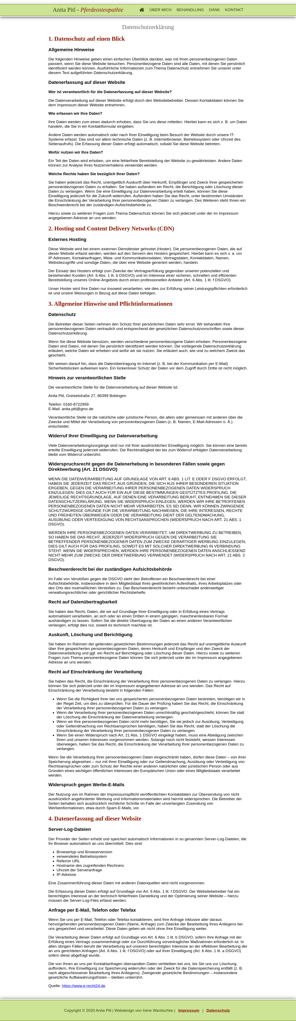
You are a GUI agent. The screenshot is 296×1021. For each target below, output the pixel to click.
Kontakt (234, 10)
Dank (214, 10)
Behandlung (190, 10)
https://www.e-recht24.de (83, 986)
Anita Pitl (88, 9)
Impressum (188, 1010)
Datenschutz (218, 1010)
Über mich (160, 10)
